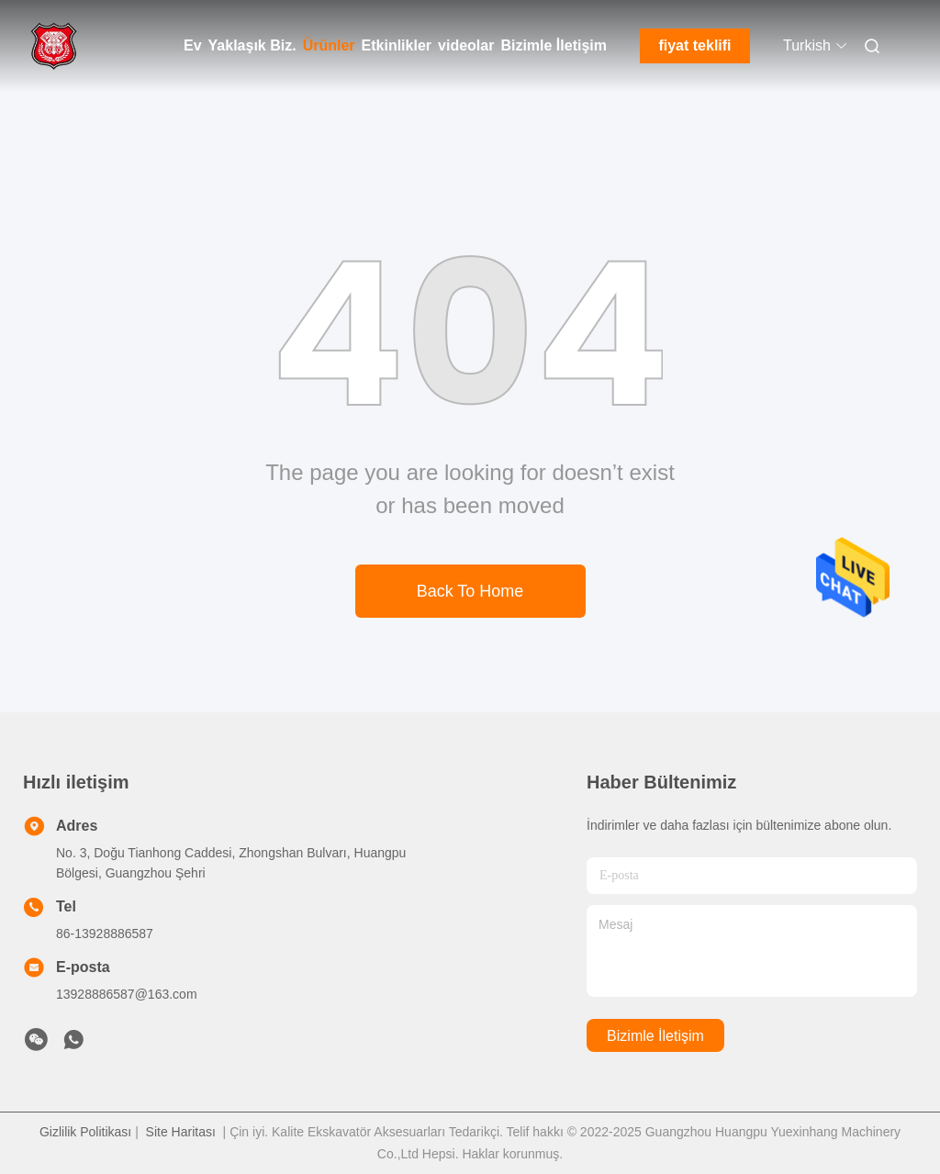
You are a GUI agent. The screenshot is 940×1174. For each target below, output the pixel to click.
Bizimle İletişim (553, 45)
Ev (193, 45)
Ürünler (329, 45)
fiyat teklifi (694, 45)
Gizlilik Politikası (85, 1131)
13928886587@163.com (126, 994)
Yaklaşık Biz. (252, 45)
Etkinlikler (396, 45)
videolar (466, 45)
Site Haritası (181, 1131)
